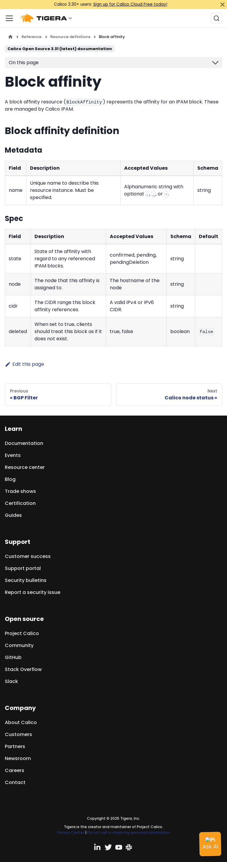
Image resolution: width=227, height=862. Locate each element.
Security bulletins (25, 580)
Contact (15, 782)
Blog (10, 479)
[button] (47, 18)
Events (13, 455)
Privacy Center (70, 832)
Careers (14, 770)
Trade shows (20, 491)
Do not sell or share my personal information (128, 832)
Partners (15, 746)
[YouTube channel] (119, 847)
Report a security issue (32, 592)
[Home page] (10, 36)
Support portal (23, 568)
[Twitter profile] (108, 847)
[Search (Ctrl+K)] (216, 18)
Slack (11, 681)
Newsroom (18, 758)
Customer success (28, 556)
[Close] (222, 4)
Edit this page (24, 364)
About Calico (21, 722)
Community (19, 645)
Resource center (25, 467)
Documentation (24, 443)
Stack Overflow (23, 669)
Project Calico (22, 633)
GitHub (13, 657)
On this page (24, 62)
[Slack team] (129, 847)
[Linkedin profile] (98, 847)
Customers (18, 734)
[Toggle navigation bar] (9, 18)
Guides (13, 515)
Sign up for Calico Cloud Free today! (130, 4)
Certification (20, 503)
